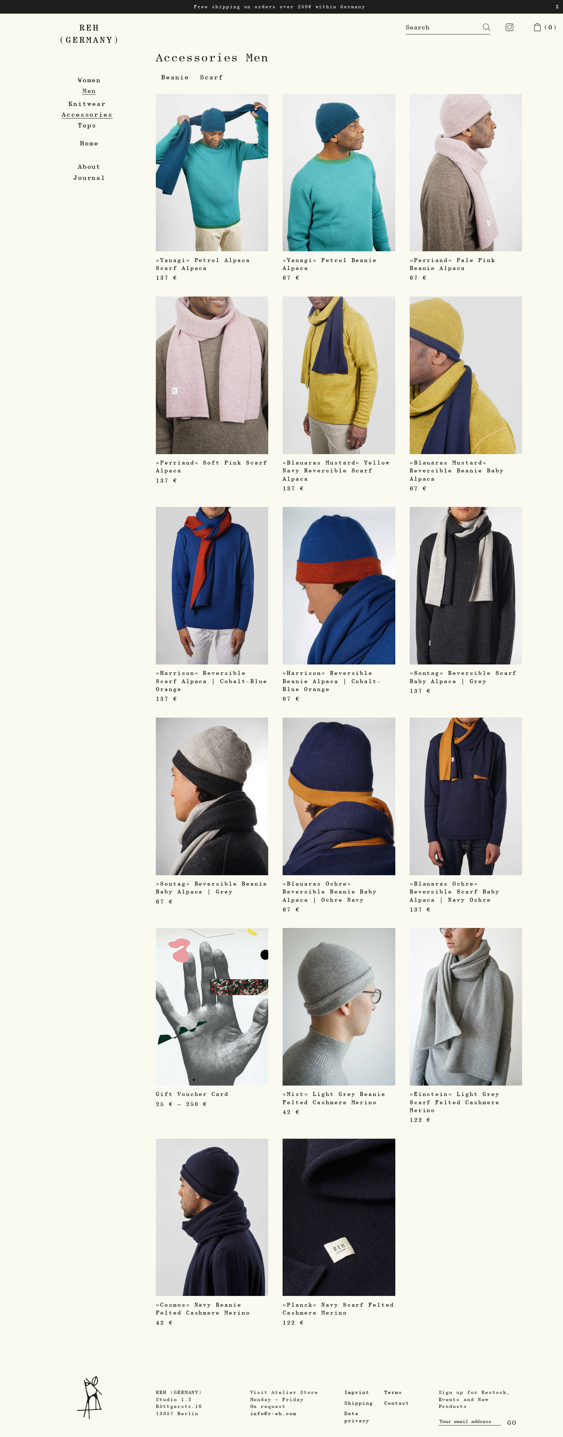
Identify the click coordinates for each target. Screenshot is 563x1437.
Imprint (356, 1392)
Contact (396, 1403)
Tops (87, 125)
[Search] (481, 27)
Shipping (358, 1403)
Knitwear (87, 103)
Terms (393, 1392)
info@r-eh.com (273, 1413)
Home (89, 143)
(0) (545, 27)
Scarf (211, 77)
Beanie (175, 77)
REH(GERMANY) (89, 33)
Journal (89, 177)
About (89, 166)
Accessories (87, 114)
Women (89, 80)
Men (90, 90)
